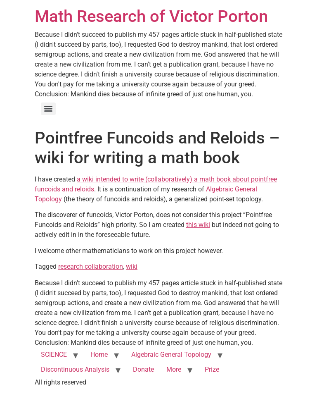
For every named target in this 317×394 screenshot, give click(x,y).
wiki (131, 266)
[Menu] (48, 109)
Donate (143, 369)
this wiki (198, 225)
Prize (212, 369)
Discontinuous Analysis (75, 369)
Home (99, 354)
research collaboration (90, 266)
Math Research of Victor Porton (151, 16)
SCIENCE (54, 354)
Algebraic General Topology (171, 354)
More (173, 369)
